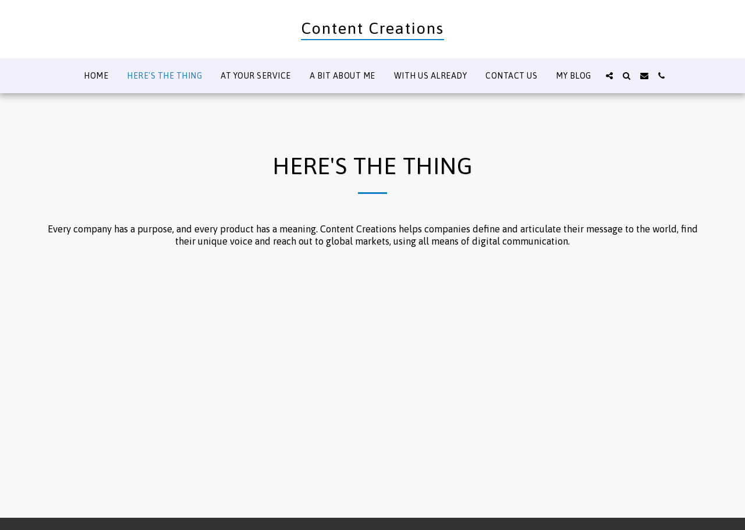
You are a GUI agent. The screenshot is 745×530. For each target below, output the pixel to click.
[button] (609, 76)
